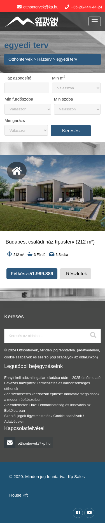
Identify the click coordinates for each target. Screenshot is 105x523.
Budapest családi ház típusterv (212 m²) (50, 242)
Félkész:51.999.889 (32, 273)
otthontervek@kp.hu (27, 443)
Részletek (76, 273)
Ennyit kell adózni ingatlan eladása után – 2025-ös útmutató (52, 378)
